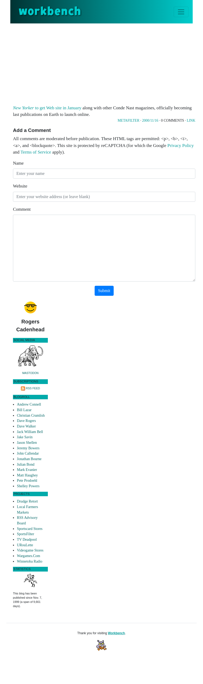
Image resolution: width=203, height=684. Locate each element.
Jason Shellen (27, 443)
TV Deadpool (27, 540)
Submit (104, 290)
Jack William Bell (30, 432)
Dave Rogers (26, 421)
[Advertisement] (108, 63)
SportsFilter (25, 534)
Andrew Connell (29, 404)
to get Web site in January (47, 107)
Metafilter (128, 120)
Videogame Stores (30, 550)
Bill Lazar (24, 410)
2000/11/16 (150, 120)
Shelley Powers (28, 486)
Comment (22, 209)
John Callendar (28, 453)
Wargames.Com (28, 556)
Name (18, 163)
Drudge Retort (27, 501)
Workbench (116, 633)
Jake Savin (25, 437)
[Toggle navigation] (181, 12)
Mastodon (30, 373)
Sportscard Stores (30, 529)
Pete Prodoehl (27, 481)
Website (20, 186)
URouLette (25, 545)
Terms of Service (36, 152)
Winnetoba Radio (29, 561)
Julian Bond (25, 464)
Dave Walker (26, 426)
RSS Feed (33, 388)
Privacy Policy (180, 145)
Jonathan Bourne (29, 459)
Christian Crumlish (31, 415)
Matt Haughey (27, 475)
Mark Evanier (27, 470)
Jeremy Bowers (28, 448)
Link (191, 120)
